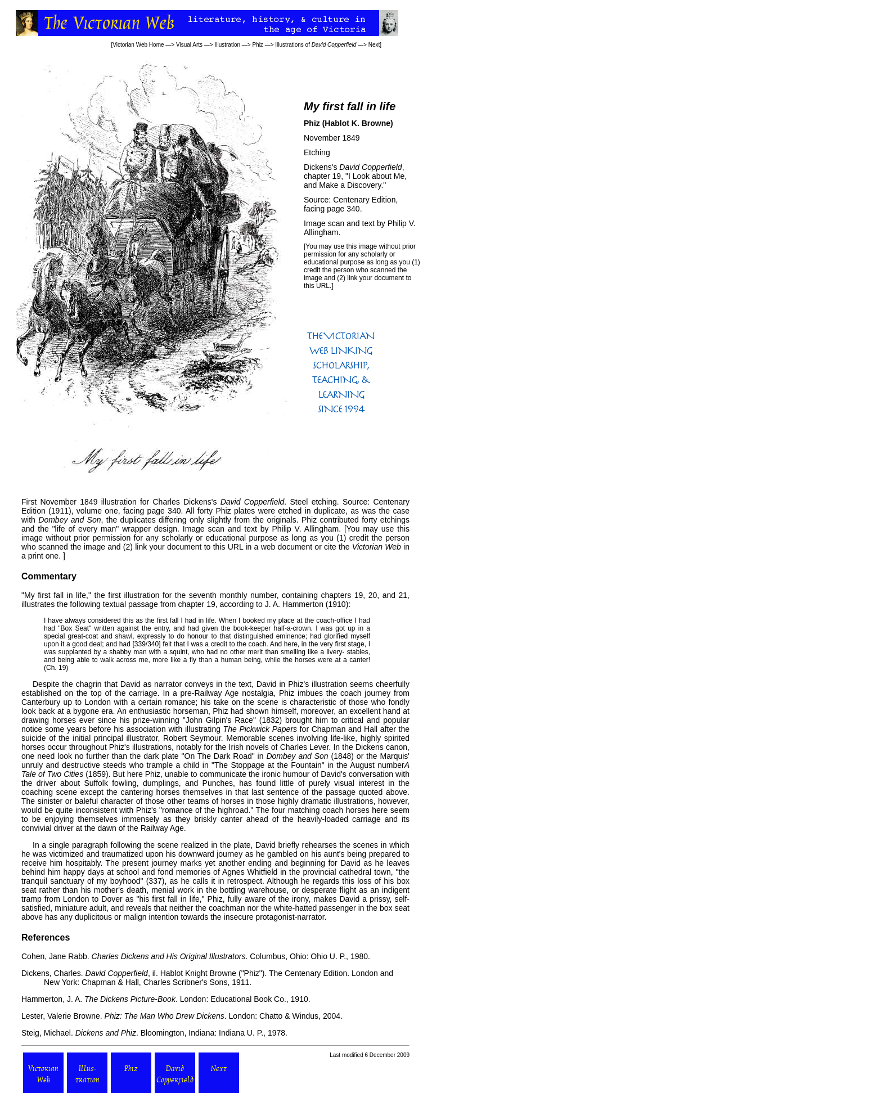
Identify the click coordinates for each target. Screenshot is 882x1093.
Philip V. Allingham (305, 528)
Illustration (227, 45)
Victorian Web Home (138, 45)
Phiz (257, 45)
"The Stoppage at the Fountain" (268, 765)
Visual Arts (189, 45)
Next (374, 45)
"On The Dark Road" (218, 756)
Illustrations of (315, 45)
